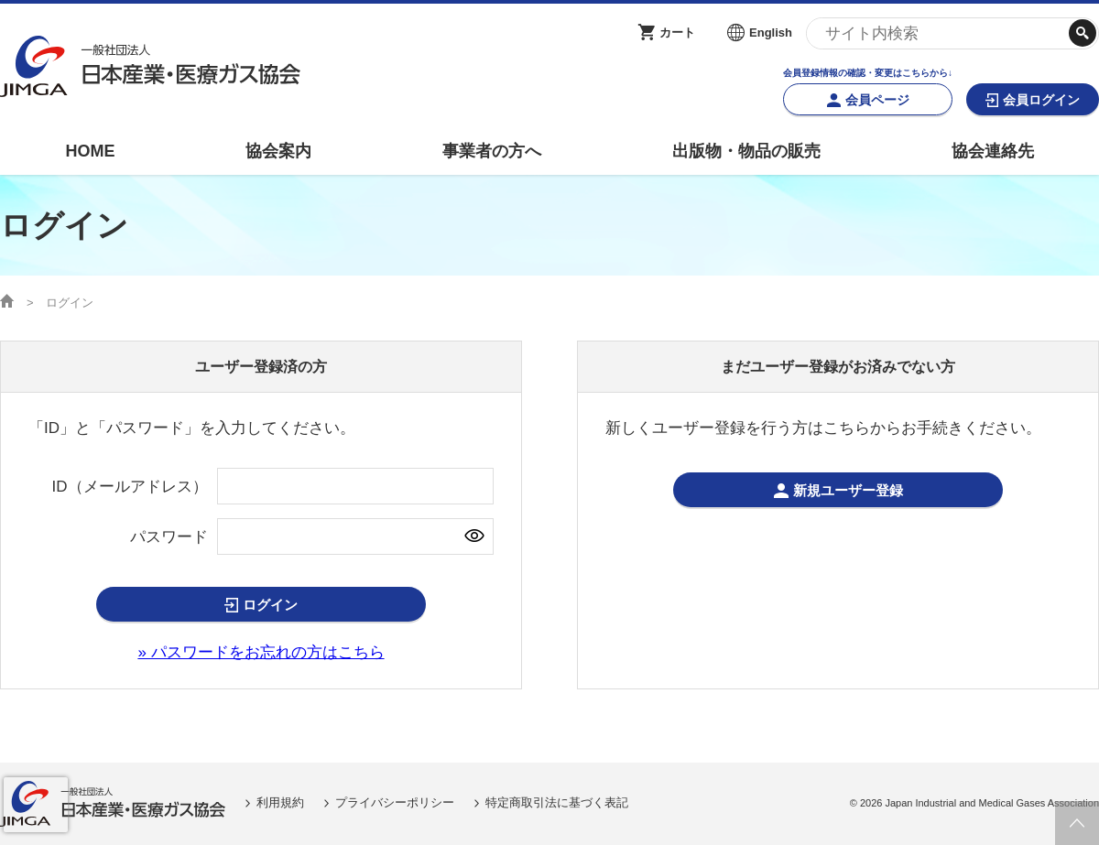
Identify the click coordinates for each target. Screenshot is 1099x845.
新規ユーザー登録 (848, 490)
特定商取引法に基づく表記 (556, 802)
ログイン (270, 604)
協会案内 (278, 151)
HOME (89, 151)
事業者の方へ (491, 151)
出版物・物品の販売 (746, 151)
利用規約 (280, 802)
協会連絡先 (993, 151)
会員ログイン (1041, 99)
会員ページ (877, 99)
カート (677, 32)
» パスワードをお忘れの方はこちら (260, 652)
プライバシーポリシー (394, 802)
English (770, 32)
